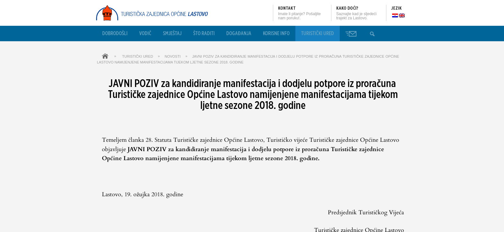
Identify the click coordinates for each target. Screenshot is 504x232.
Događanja (238, 33)
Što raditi (204, 33)
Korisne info (276, 33)
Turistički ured (317, 33)
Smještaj (172, 33)
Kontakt (287, 8)
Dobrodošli (115, 33)
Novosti (173, 56)
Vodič (145, 33)
